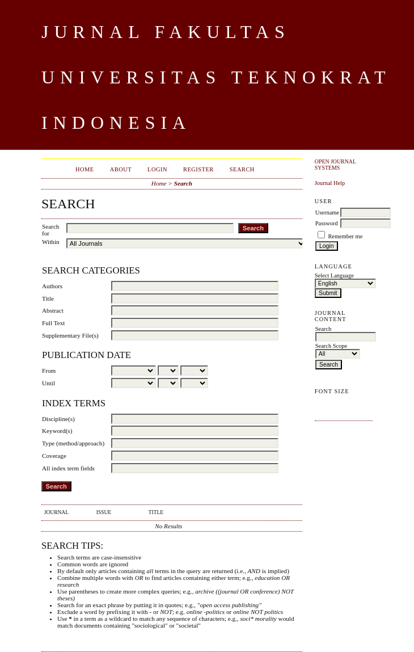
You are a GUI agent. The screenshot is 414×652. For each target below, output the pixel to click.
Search (242, 169)
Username (327, 212)
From (49, 370)
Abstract (53, 310)
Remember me (345, 236)
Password (326, 223)
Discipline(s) (58, 418)
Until (48, 383)
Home (84, 169)
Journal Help (330, 183)
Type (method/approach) (73, 443)
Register (198, 169)
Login (157, 169)
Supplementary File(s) (70, 335)
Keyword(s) (57, 430)
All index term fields (68, 468)
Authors (52, 286)
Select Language (334, 275)
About (121, 169)
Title (48, 298)
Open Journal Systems (335, 164)
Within (51, 241)
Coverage (54, 455)
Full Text (53, 322)
